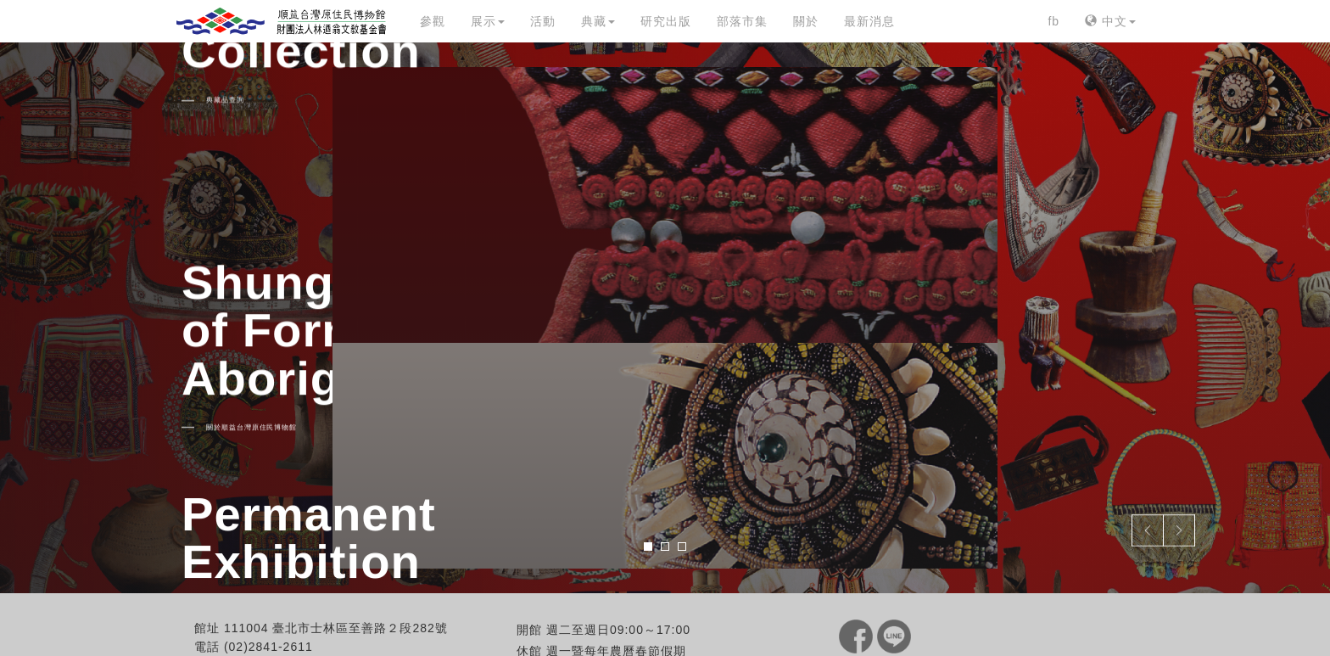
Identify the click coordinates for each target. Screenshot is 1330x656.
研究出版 (665, 21)
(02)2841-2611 (268, 646)
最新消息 (869, 21)
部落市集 (742, 21)
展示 (488, 21)
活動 (543, 21)
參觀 (432, 21)
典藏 (598, 21)
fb (1053, 21)
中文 (1110, 21)
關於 (806, 21)
